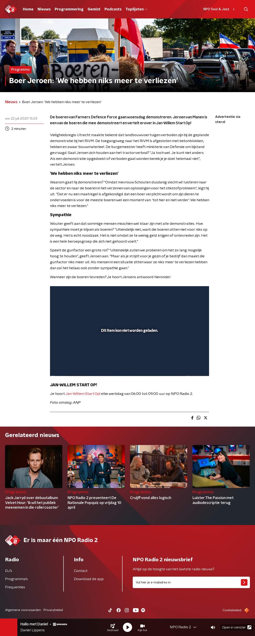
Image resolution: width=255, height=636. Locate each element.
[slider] (129, 356)
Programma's (16, 579)
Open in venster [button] (236, 627)
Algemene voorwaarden (23, 610)
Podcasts (113, 9)
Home (28, 9)
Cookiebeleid (232, 610)
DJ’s (8, 571)
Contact (81, 571)
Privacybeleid (53, 610)
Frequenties (15, 587)
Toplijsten (136, 9)
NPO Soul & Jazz (219, 9)
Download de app (89, 579)
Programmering (69, 9)
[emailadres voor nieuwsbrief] (191, 582)
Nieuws (44, 9)
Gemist (94, 9)
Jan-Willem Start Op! (82, 394)
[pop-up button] (191, 367)
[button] (112, 627)
